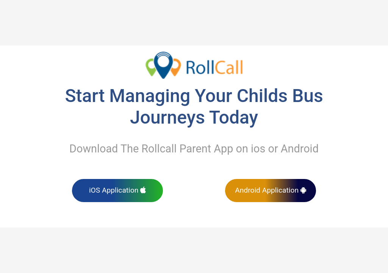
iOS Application (117, 190)
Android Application (270, 190)
